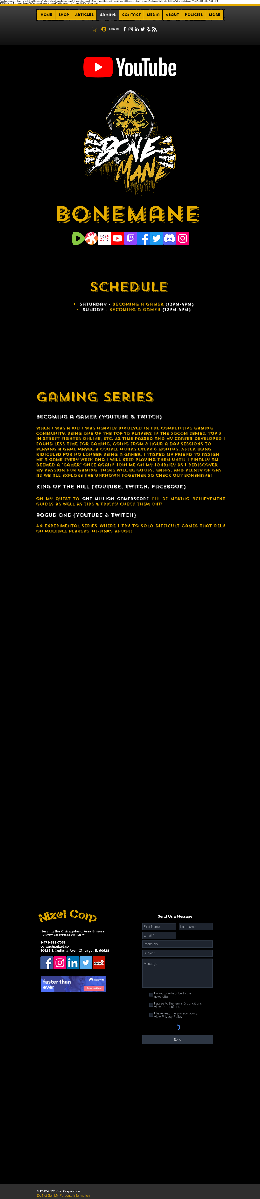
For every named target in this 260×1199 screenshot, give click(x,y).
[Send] (177, 1039)
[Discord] (169, 238)
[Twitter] (156, 238)
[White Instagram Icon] (131, 29)
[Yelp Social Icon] (99, 962)
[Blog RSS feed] (154, 29)
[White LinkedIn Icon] (137, 29)
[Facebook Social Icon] (46, 962)
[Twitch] (130, 238)
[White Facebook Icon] (125, 29)
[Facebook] (143, 238)
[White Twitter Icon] (143, 29)
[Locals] (104, 238)
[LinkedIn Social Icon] (73, 962)
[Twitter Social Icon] (86, 962)
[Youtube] (117, 238)
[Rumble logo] (78, 238)
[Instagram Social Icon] (182, 238)
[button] (172, 15)
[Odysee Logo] (91, 238)
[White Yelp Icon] (149, 29)
